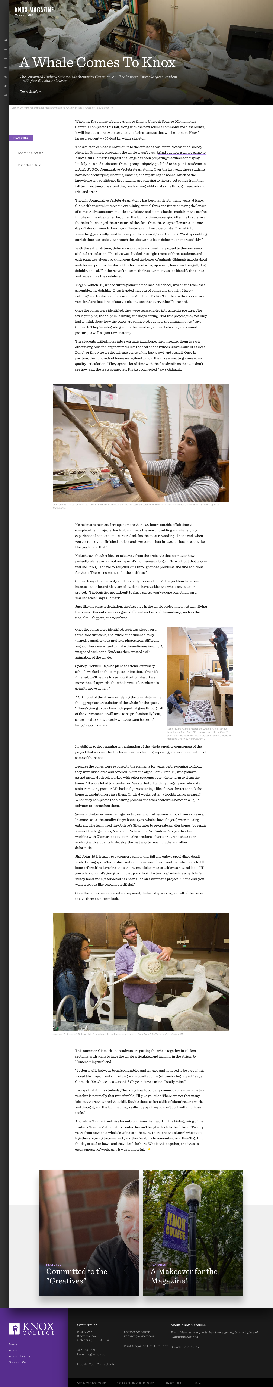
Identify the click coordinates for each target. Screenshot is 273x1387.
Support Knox (19, 1362)
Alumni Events (19, 1356)
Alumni (14, 1350)
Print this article (29, 165)
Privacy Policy (173, 1382)
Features (21, 138)
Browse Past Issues (185, 1347)
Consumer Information (92, 1382)
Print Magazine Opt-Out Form (146, 1346)
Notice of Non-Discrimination (135, 1382)
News (13, 1344)
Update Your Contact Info (96, 1364)
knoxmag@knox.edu (92, 1354)
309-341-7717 (87, 1350)
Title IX (196, 1382)
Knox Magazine (34, 9)
